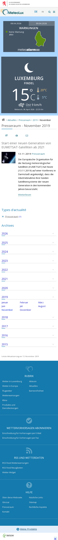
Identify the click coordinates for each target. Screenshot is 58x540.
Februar (24, 302)
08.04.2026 (16, 23)
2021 (5, 279)
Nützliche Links (36, 497)
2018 (5, 317)
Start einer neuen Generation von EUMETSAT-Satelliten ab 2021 (26, 145)
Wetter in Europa (10, 386)
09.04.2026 (41, 23)
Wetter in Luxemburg (12, 381)
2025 (5, 242)
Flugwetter (7, 390)
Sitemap (33, 502)
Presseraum (25, 120)
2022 (5, 270)
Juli (21, 306)
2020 (5, 288)
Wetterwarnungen (10, 395)
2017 (5, 326)
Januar (5, 302)
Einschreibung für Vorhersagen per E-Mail (21, 433)
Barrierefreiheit (36, 390)
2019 (35, 120)
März (41, 302)
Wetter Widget (9, 472)
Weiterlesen (24, 194)
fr (43, 12)
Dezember (25, 309)
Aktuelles (12, 120)
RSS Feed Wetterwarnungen (15, 463)
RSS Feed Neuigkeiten (12, 467)
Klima (4, 400)
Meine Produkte (26, 529)
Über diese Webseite (12, 497)
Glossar (5, 502)
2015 (5, 344)
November (7, 309)
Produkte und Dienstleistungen (10, 406)
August (42, 306)
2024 (5, 251)
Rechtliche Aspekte (38, 507)
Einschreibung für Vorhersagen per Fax (20, 437)
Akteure (33, 381)
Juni (3, 306)
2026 (5, 233)
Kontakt (5, 511)
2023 (5, 261)
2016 (5, 335)
